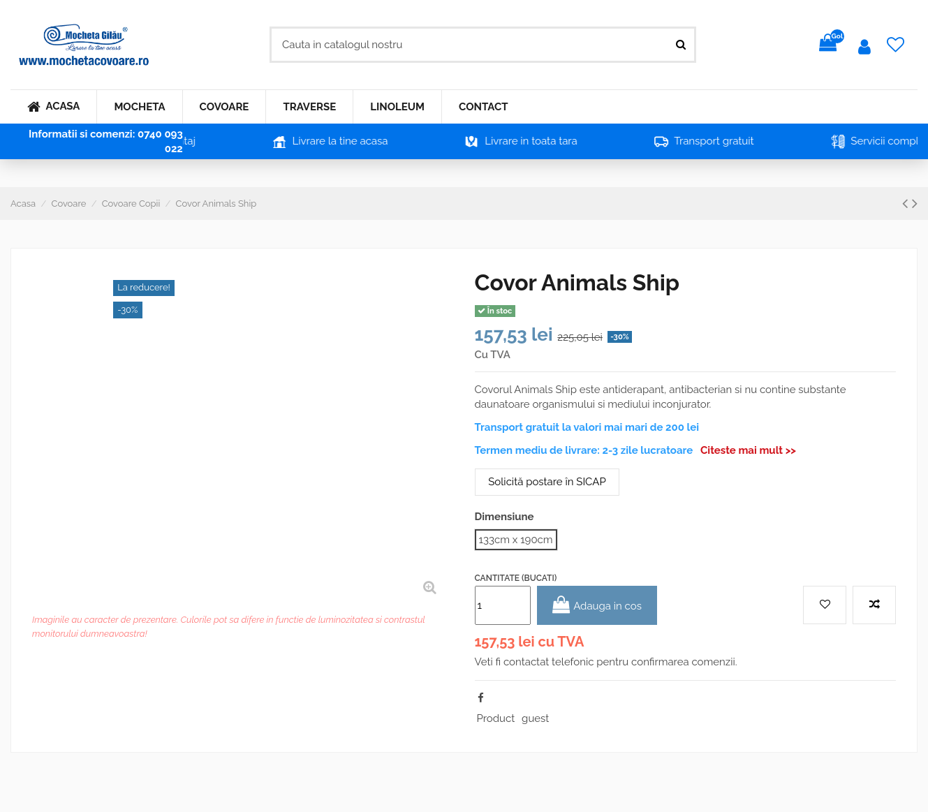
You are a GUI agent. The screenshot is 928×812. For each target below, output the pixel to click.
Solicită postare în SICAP (546, 481)
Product (496, 718)
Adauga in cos (597, 605)
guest (535, 718)
